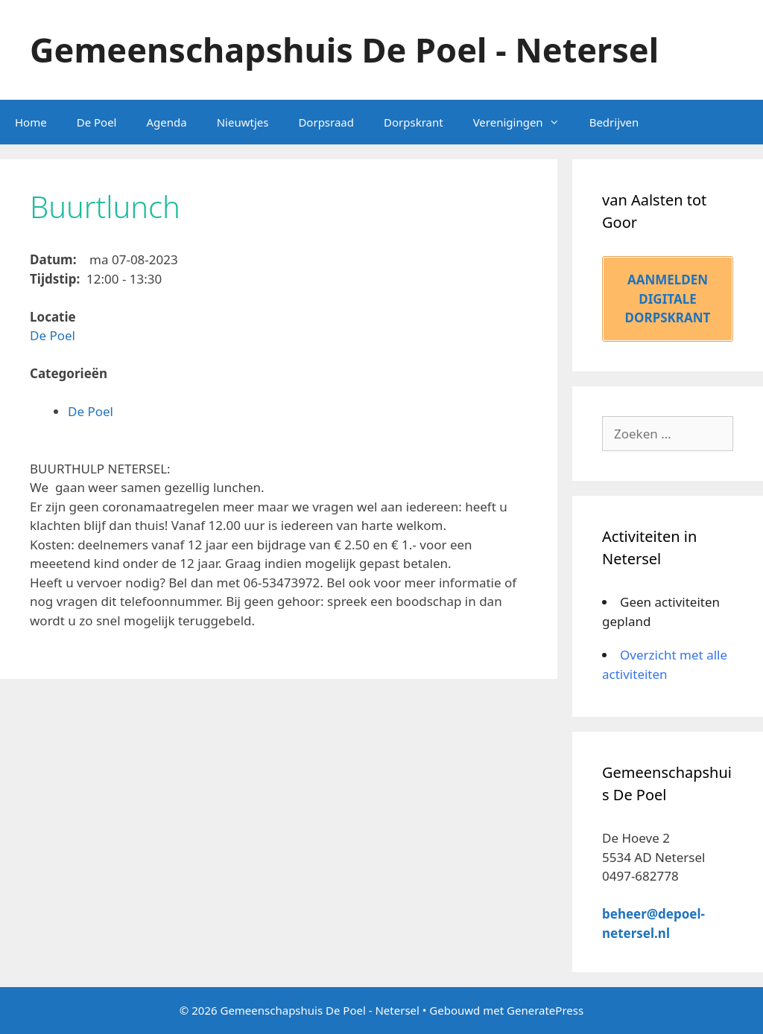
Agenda (166, 122)
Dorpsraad (326, 122)
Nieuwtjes (243, 122)
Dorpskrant (413, 122)
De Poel (97, 122)
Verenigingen (523, 122)
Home (31, 122)
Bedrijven (614, 122)
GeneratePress (545, 1010)
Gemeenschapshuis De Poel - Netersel (344, 49)
